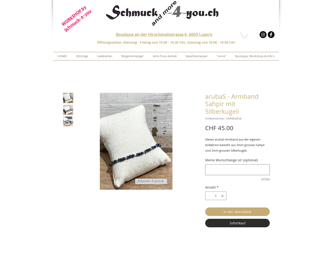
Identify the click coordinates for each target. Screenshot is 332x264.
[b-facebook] (271, 34)
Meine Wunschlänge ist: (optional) (231, 160)
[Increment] (223, 196)
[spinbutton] (216, 196)
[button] (243, 35)
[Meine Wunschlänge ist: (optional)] (237, 169)
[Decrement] (209, 196)
